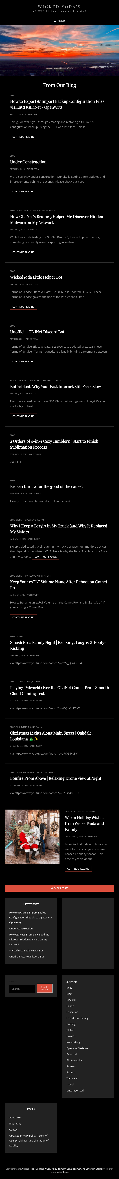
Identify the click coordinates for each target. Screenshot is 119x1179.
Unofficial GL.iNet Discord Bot (37, 331)
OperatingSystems (41, 576)
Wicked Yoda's (59, 6)
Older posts (61, 888)
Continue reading (24, 137)
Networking (30, 210)
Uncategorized (75, 1090)
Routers (41, 210)
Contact (13, 1129)
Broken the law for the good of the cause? (46, 486)
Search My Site (44, 988)
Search (13, 981)
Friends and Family (32, 727)
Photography (50, 772)
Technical (51, 210)
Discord (71, 1000)
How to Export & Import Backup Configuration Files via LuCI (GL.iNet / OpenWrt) (30, 917)
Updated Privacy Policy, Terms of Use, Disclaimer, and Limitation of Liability (28, 1140)
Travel (70, 1084)
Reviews (40, 520)
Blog (12, 95)
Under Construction (28, 162)
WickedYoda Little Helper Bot (36, 277)
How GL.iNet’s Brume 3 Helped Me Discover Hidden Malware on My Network (29, 939)
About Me (15, 1117)
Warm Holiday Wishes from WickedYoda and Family (84, 823)
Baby (67, 811)
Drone (19, 727)
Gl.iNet (19, 210)
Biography (15, 1123)
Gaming (20, 636)
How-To (25, 380)
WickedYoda (31, 114)
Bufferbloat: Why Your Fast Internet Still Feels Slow (55, 386)
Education (15, 380)
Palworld (37, 681)
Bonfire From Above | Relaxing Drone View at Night (55, 778)
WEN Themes (63, 1172)
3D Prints (71, 982)
